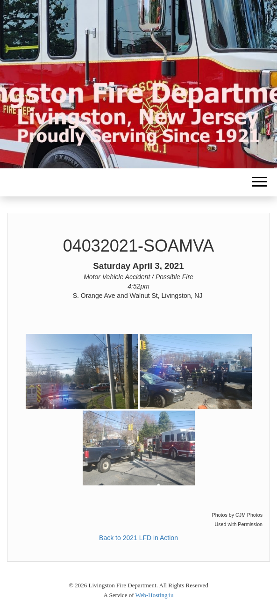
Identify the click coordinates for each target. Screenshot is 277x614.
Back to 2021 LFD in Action (138, 538)
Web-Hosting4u (154, 595)
